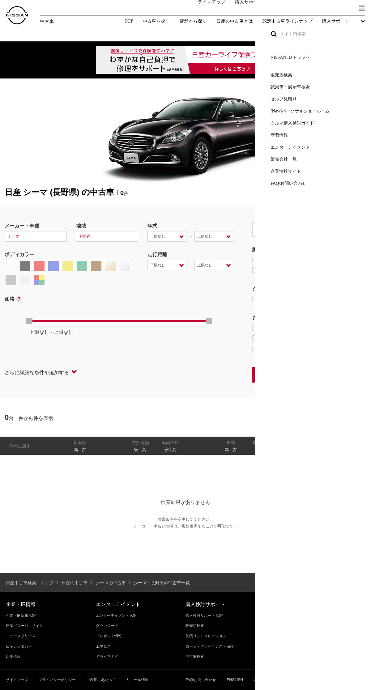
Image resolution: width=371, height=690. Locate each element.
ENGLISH (235, 680)
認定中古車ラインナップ (287, 21)
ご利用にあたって (101, 680)
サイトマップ (17, 680)
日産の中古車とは (234, 21)
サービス (312, 8)
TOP (129, 21)
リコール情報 (137, 680)
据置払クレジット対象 (284, 338)
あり (357, 449)
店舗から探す (193, 21)
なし (345, 449)
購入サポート (243, 8)
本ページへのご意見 (270, 680)
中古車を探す (156, 21)
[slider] (29, 321)
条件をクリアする (346, 374)
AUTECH (319, 299)
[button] (362, 8)
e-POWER (267, 328)
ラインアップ (206, 8)
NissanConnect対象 (281, 349)
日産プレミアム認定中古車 (285, 260)
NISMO (351, 299)
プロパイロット (330, 328)
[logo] (17, 15)
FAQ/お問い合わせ (201, 680)
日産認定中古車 (273, 270)
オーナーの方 (280, 8)
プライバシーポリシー (57, 680)
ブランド (340, 8)
